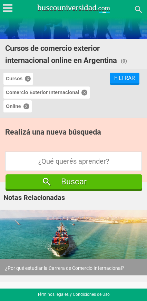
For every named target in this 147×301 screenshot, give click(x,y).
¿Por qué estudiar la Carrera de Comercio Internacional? (64, 268)
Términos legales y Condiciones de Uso (73, 294)
